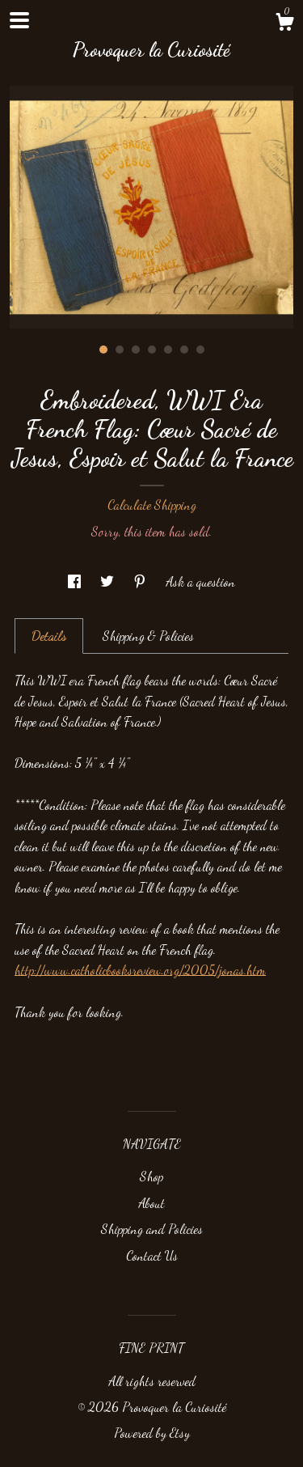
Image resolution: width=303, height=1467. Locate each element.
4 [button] (152, 350)
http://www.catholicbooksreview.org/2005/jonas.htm (140, 969)
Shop (151, 1176)
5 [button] (168, 350)
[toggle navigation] (19, 20)
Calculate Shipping (151, 504)
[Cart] (284, 24)
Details (49, 635)
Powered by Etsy (152, 1432)
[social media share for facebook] (76, 581)
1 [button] (103, 350)
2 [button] (120, 350)
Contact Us (152, 1255)
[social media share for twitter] (108, 581)
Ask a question (200, 581)
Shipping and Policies (152, 1228)
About (151, 1202)
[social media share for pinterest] (141, 581)
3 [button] (136, 350)
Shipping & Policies (148, 635)
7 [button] (200, 350)
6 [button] (184, 350)
